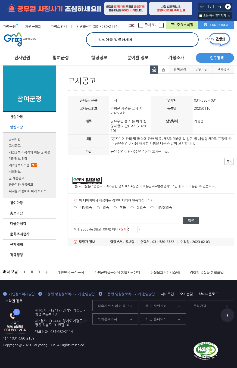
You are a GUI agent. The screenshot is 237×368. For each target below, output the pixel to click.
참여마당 (16, 203)
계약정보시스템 (23, 165)
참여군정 (180, 69)
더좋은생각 (18, 223)
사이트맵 (167, 294)
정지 (32, 272)
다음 (219, 6)
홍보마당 (16, 213)
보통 (123, 207)
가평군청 (9, 26)
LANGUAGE (219, 25)
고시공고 (15, 145)
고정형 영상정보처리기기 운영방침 (69, 294)
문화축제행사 (20, 234)
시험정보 (15, 171)
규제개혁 (16, 244)
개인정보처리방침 (22, 294)
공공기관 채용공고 (21, 184)
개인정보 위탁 (18, 158)
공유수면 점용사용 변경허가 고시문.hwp (140, 151)
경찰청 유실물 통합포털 (206, 272)
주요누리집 (185, 25)
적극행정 (16, 255)
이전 (202, 6)
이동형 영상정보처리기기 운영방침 (129, 294)
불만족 (141, 207)
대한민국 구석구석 (71, 272)
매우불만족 (164, 207)
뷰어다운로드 (208, 294)
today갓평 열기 (217, 39)
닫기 (229, 16)
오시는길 (186, 294)
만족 (106, 207)
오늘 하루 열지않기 (214, 15)
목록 (229, 161)
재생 (228, 6)
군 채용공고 (16, 178)
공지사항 (15, 139)
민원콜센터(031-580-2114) (97, 26)
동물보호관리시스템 (164, 272)
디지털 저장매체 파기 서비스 (27, 191)
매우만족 (86, 207)
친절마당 (16, 117)
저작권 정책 (13, 301)
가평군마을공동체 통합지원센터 (117, 272)
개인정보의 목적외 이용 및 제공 (29, 152)
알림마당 (16, 127)
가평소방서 (59, 26)
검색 (189, 39)
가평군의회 (33, 26)
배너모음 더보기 (46, 272)
